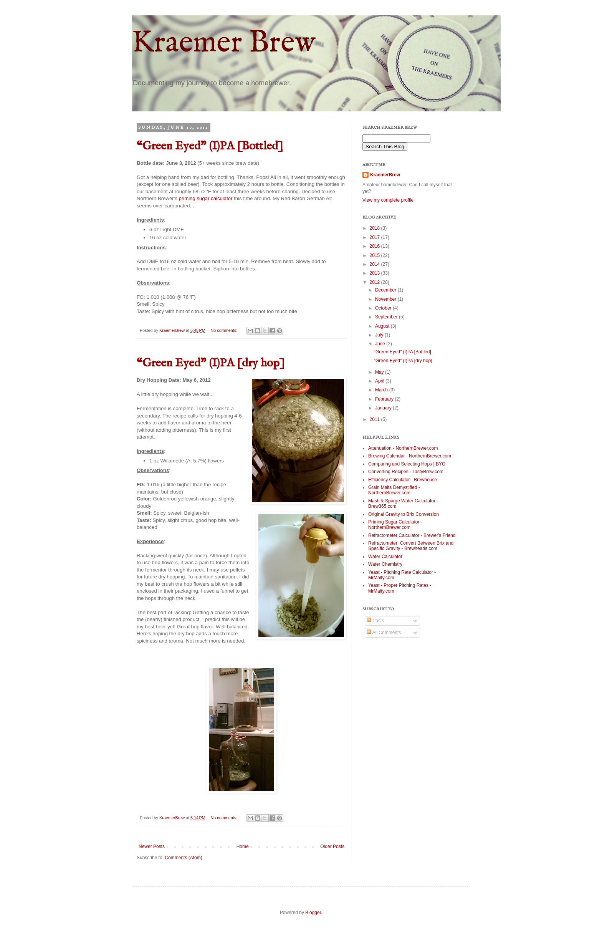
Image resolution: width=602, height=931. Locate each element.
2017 (375, 237)
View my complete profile (387, 200)
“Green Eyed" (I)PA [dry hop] (210, 363)
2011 (375, 419)
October (384, 308)
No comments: (225, 330)
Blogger (313, 912)
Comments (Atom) (183, 857)
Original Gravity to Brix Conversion (403, 514)
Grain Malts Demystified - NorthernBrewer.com (394, 490)
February (385, 399)
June (380, 343)
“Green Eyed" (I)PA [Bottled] (210, 146)
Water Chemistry (385, 564)
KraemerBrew (385, 174)
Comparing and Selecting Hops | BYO (406, 464)
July (380, 335)
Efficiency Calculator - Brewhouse (402, 479)
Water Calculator (385, 556)
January (384, 408)
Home (243, 846)
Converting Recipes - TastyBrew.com (405, 471)
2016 (375, 246)
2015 (375, 255)
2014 (375, 264)
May (380, 372)
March (382, 390)
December (386, 290)
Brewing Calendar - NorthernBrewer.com (409, 456)
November (386, 299)
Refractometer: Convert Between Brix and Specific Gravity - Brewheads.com (410, 545)
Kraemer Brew (223, 43)
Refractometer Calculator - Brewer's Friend (412, 535)
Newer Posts (152, 846)
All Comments (384, 632)
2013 (375, 273)
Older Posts (332, 846)
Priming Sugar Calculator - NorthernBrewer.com (395, 524)
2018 (375, 228)
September (387, 317)
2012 (375, 282)
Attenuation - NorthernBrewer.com (403, 448)
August (383, 326)
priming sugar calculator (205, 198)
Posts (375, 620)
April (380, 381)
